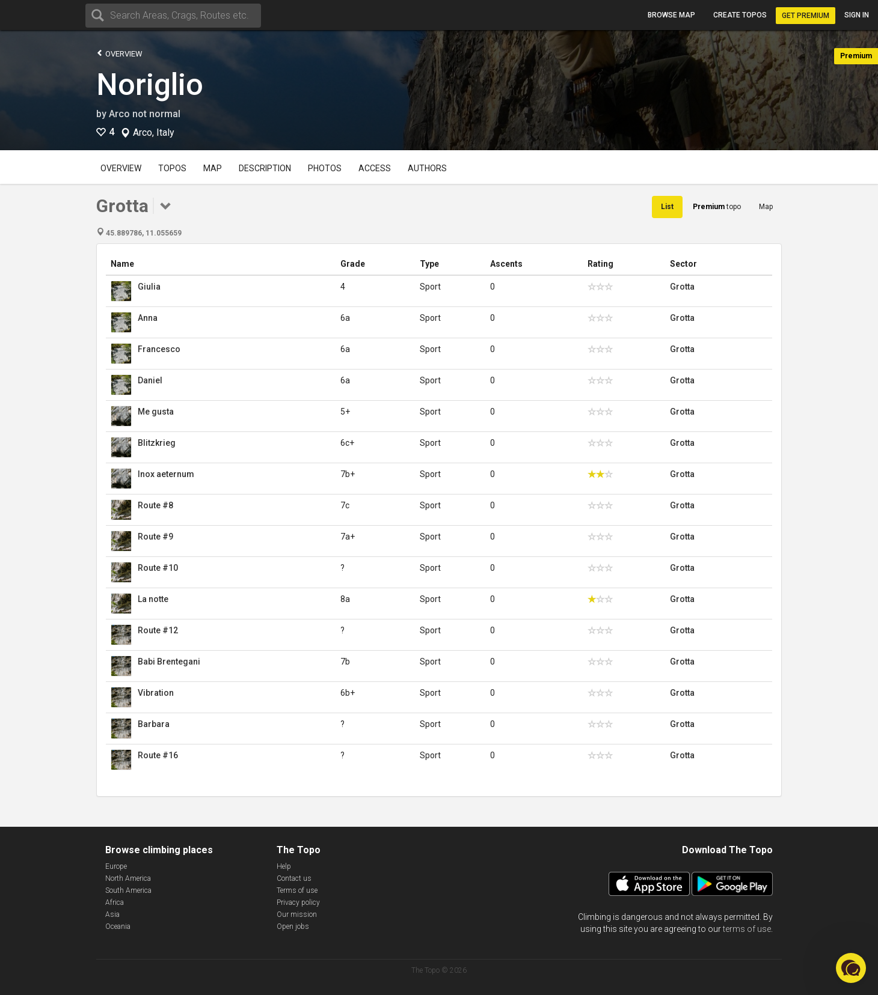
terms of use (747, 929)
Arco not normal (144, 114)
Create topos (740, 15)
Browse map (671, 15)
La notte (153, 599)
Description (265, 168)
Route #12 (158, 630)
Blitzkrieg (157, 443)
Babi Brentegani (169, 661)
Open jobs (293, 926)
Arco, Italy (153, 133)
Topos (172, 168)
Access (374, 168)
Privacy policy (298, 902)
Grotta (682, 286)
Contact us (294, 878)
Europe (116, 866)
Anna (148, 318)
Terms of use (297, 890)
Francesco (159, 349)
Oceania (117, 926)
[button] (851, 968)
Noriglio (149, 84)
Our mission (297, 914)
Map (212, 168)
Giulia (149, 286)
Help (284, 866)
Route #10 (158, 568)
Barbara (154, 724)
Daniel (150, 380)
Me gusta (156, 411)
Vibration (156, 693)
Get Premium (805, 15)
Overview (119, 53)
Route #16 (158, 755)
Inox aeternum (166, 474)
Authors (427, 168)
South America (128, 890)
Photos (325, 168)
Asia (112, 914)
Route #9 (155, 536)
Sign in (856, 15)
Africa (114, 902)
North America (128, 878)
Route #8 (155, 505)
